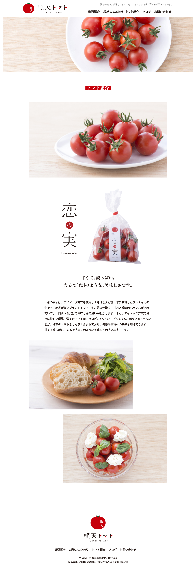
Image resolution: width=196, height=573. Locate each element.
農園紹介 (94, 13)
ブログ (147, 13)
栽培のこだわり (113, 13)
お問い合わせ (163, 13)
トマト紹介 (132, 13)
